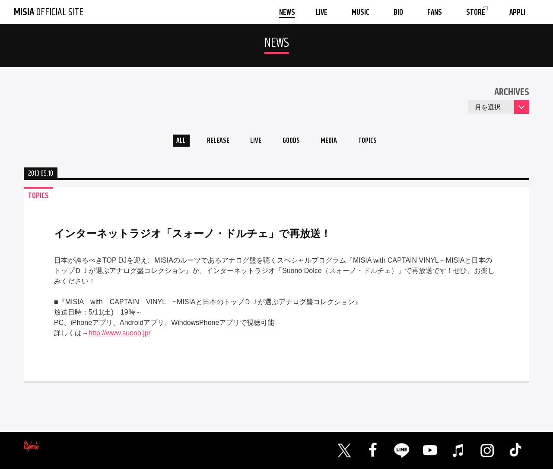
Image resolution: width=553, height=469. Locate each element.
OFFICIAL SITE (48, 12)
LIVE (253, 142)
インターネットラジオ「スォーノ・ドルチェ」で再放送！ (192, 236)
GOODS (292, 142)
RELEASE (211, 142)
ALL (170, 142)
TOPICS (377, 142)
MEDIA (334, 142)
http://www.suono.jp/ (119, 335)
